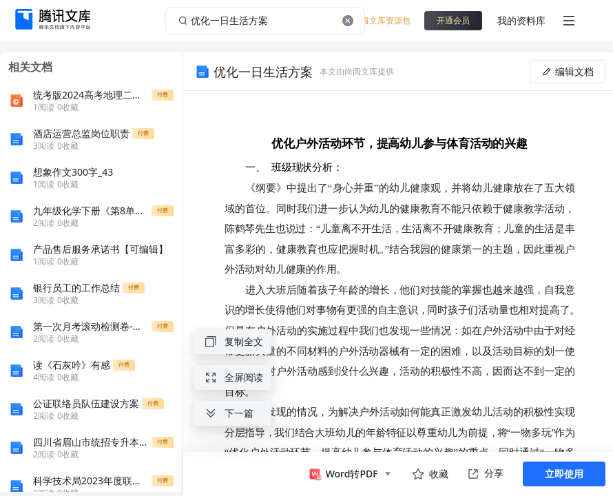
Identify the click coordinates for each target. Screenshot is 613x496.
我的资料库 (521, 20)
